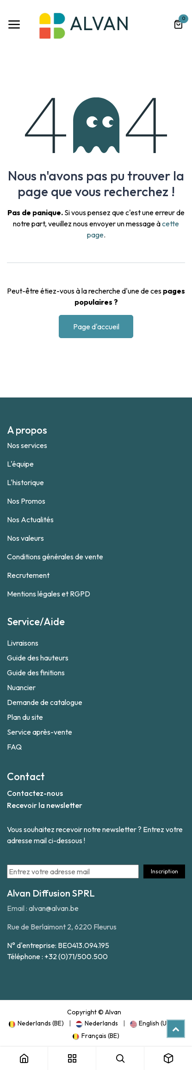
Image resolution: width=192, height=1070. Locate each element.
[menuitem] (36, 1023)
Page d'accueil (96, 326)
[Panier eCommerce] (178, 25)
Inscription (164, 871)
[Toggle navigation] (14, 25)
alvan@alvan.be (54, 908)
